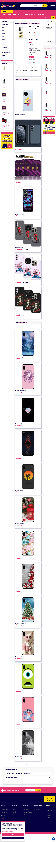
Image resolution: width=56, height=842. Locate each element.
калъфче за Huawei (26, 763)
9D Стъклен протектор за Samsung (7, 111)
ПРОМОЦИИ (52, 5)
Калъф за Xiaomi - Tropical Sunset (6, 124)
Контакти (39, 14)
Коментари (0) (30, 67)
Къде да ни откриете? (5, 809)
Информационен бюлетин (28, 812)
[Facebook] (47, 800)
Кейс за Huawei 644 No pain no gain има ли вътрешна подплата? (18, 773)
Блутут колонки (5, 50)
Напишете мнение (32, 36)
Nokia (3, 36)
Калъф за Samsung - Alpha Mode (6, 84)
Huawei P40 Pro (20, 763)
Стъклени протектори (6, 41)
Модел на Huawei (31, 44)
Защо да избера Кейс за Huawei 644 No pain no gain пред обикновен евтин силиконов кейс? (23, 781)
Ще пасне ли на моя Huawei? (11, 777)
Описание (18, 67)
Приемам (12, 834)
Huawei (33, 21)
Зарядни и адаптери (32, 827)
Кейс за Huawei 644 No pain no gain (49, 21)
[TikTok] (52, 800)
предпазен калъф (24, 764)
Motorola (3, 33)
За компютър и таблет (6, 52)
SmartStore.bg (36, 31)
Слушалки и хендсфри (6, 45)
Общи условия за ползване (6, 817)
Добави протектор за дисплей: (33, 48)
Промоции (14, 812)
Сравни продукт (32, 62)
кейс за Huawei (32, 763)
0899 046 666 (49, 815)
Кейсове (29, 21)
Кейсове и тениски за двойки (6, 55)
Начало (4, 14)
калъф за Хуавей (17, 764)
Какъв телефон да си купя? (24, 14)
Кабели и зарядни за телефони (6, 43)
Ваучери (14, 809)
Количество (30, 54)
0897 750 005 (49, 813)
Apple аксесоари (5, 47)
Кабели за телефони (25, 827)
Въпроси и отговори (5, 820)
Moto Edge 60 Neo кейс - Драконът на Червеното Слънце (48, 108)
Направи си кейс (5, 24)
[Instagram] (49, 800)
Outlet (44, 14)
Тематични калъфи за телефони (6, 38)
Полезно (33, 14)
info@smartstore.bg (50, 811)
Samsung (3, 30)
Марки (14, 14)
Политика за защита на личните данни (7, 831)
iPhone (3, 27)
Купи (32, 57)
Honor (3, 34)
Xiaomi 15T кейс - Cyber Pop (49, 94)
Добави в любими (32, 59)
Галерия (9, 14)
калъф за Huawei (38, 763)
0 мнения (36, 35)
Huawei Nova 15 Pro (39, 21)
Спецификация (23, 67)
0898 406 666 (49, 817)
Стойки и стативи (5, 49)
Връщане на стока (27, 814)
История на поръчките (27, 809)
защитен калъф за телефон (31, 764)
